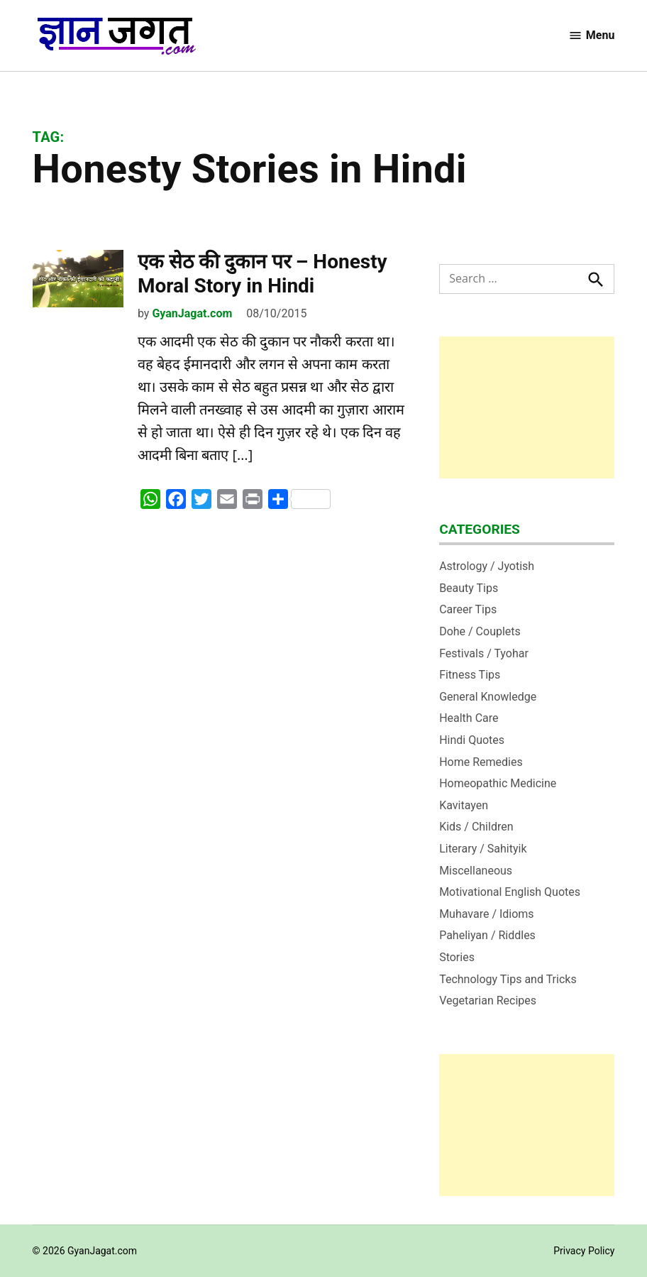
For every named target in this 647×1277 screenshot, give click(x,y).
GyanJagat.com (192, 313)
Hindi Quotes (471, 740)
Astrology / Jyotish (486, 566)
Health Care (468, 718)
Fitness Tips (469, 674)
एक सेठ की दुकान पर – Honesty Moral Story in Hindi (262, 273)
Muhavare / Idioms (486, 914)
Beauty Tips (468, 588)
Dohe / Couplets (480, 631)
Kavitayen (463, 805)
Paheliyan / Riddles (487, 935)
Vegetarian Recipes (487, 1000)
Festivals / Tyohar (484, 653)
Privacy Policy (583, 1250)
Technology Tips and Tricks (508, 979)
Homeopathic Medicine (497, 783)
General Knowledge (487, 696)
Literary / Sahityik (482, 848)
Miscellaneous (475, 870)
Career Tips (468, 609)
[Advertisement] (526, 407)
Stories (457, 957)
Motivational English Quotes (509, 892)
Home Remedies (481, 762)
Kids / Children (476, 826)
